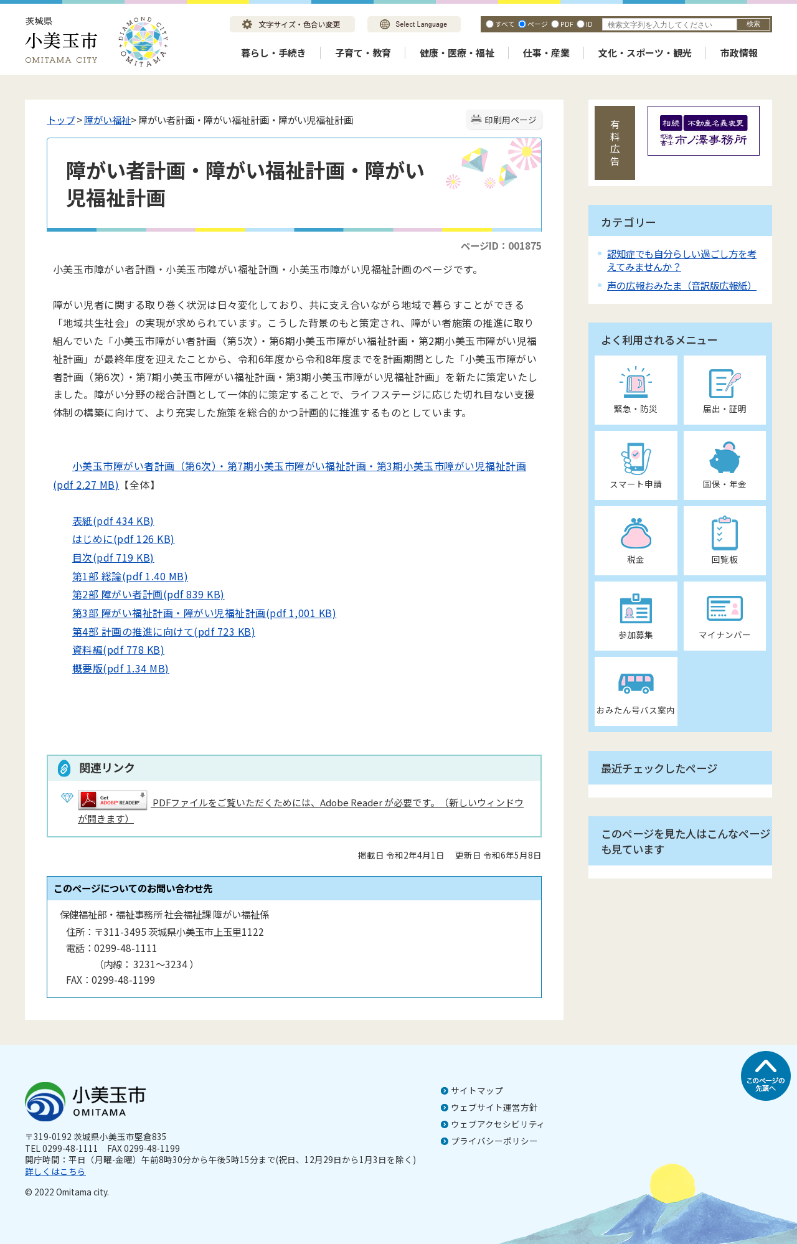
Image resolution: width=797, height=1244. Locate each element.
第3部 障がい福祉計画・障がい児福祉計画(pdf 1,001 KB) (194, 612)
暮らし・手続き (273, 52)
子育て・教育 (363, 52)
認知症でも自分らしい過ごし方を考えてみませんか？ (682, 260)
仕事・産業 (546, 52)
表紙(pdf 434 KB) (103, 520)
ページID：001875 (501, 245)
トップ (61, 119)
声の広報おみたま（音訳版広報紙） (682, 285)
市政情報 (739, 52)
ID (589, 24)
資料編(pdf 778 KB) (108, 649)
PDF (566, 24)
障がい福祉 (107, 119)
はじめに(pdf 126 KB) (114, 538)
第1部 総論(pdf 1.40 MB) (120, 575)
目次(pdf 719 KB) (103, 557)
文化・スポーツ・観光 (645, 52)
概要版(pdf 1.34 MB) (111, 668)
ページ (537, 24)
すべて (505, 24)
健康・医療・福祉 (457, 52)
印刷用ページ (510, 119)
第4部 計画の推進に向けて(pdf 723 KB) (154, 631)
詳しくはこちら (55, 1171)
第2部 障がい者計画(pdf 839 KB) (139, 594)
